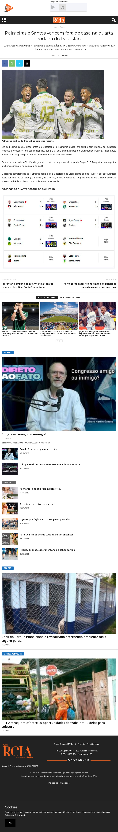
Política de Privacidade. (16, 815)
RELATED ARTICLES (46, 297)
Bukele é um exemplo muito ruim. (39, 449)
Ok (10, 823)
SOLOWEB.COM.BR (30, 766)
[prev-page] (57, 340)
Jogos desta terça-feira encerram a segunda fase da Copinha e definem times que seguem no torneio (95, 333)
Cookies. (12, 807)
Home (55, 27)
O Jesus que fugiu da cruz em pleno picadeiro (45, 519)
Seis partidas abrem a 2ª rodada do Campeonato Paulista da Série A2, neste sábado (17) (58, 333)
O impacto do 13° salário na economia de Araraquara (50, 464)
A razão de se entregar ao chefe (38, 504)
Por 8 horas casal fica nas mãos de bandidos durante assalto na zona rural (90, 285)
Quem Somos (60, 744)
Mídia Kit (72, 744)
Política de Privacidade (58, 783)
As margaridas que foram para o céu (40, 488)
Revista (81, 744)
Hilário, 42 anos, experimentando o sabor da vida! (48, 549)
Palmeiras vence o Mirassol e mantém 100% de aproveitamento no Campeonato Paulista (20, 333)
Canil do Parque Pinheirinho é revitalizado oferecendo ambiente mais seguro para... (54, 639)
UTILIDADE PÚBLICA (13, 654)
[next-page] (61, 340)
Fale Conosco (93, 744)
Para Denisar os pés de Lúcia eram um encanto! (46, 534)
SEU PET (7, 568)
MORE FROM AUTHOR (70, 297)
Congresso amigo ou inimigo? (24, 434)
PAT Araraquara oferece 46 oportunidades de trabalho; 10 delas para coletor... (53, 725)
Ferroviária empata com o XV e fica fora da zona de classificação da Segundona (27, 285)
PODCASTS (9, 482)
